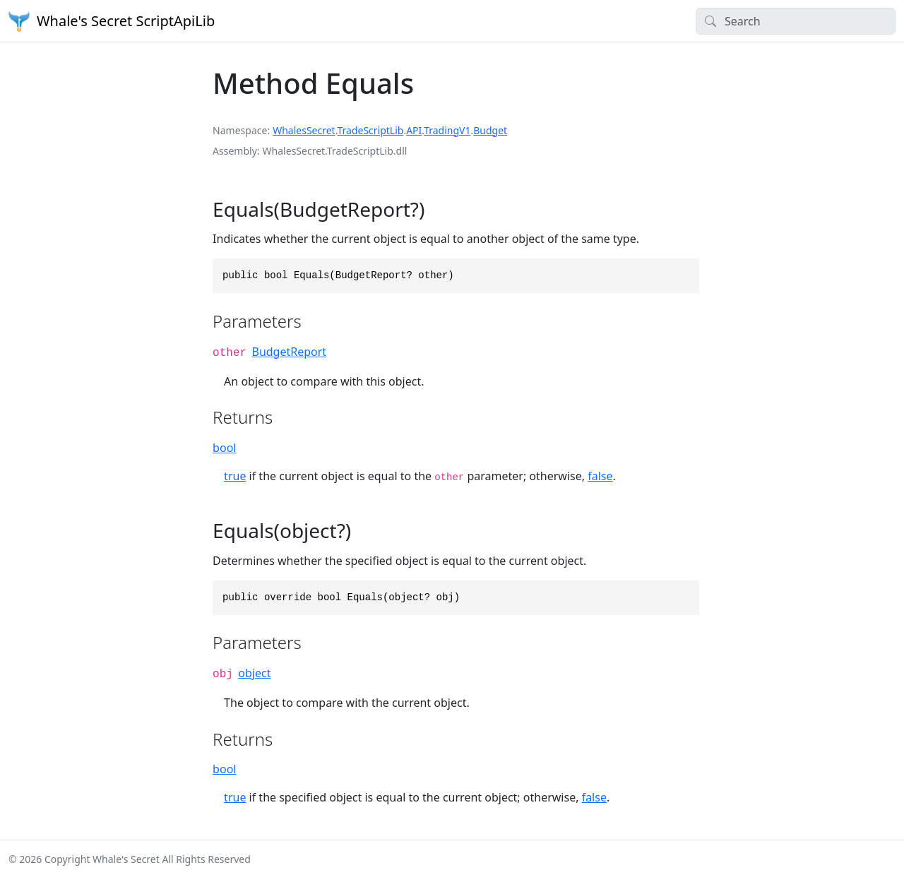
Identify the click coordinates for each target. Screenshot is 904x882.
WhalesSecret (304, 130)
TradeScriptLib (370, 130)
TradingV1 (447, 130)
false (600, 476)
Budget (490, 130)
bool (224, 447)
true (235, 476)
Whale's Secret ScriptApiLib (111, 21)
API (414, 130)
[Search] (796, 21)
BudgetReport (288, 351)
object (254, 673)
